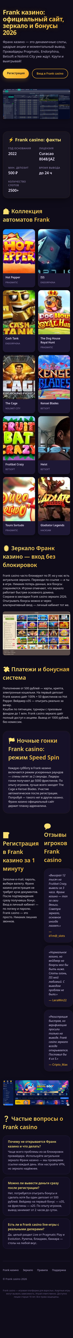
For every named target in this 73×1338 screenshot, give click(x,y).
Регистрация (16, 73)
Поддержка (59, 1270)
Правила (42, 1270)
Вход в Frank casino (50, 73)
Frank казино (11, 1270)
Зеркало (28, 1270)
